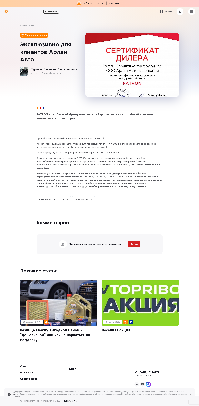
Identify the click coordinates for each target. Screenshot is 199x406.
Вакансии (26, 372)
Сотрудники (28, 379)
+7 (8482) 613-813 (146, 372)
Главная (24, 26)
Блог (33, 26)
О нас (24, 366)
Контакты (114, 3)
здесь (16, 394)
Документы (70, 401)
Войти (134, 244)
